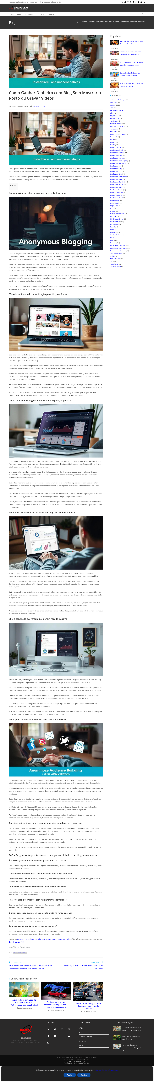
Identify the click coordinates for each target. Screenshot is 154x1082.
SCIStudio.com (77, 1060)
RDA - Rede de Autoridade (82, 1063)
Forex (112, 208)
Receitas (113, 243)
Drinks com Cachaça (117, 153)
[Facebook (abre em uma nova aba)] (125, 2)
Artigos (36, 106)
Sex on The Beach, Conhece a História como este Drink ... (130, 74)
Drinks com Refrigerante (118, 177)
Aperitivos (113, 102)
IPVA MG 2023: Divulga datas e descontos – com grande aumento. (88, 1006)
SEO (43, 106)
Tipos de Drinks (115, 267)
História (113, 216)
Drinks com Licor (116, 174)
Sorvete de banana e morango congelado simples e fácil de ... (130, 53)
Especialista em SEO (16, 942)
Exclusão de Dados (91, 1058)
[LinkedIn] (69, 1029)
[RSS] (48, 1043)
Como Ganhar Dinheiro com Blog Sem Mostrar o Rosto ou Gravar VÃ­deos (44, 939)
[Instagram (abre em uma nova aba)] (130, 2)
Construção (114, 129)
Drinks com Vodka (116, 190)
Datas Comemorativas (118, 134)
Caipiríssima (114, 118)
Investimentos (115, 222)
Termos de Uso (78, 1058)
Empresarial (114, 203)
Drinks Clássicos (115, 147)
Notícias (113, 232)
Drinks (112, 145)
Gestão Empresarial (117, 214)
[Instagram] (62, 1029)
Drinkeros (113, 142)
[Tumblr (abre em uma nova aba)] (136, 2)
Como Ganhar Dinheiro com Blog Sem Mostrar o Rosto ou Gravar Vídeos (119, 22)
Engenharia (114, 206)
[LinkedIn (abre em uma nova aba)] (133, 2)
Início (81, 1028)
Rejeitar (84, 1075)
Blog (111, 113)
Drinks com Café (116, 155)
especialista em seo (19, 953)
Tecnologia (114, 264)
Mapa (81, 1045)
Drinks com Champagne (118, 161)
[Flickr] (55, 1036)
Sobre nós (82, 1041)
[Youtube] (69, 1036)
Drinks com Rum (116, 179)
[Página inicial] (77, 22)
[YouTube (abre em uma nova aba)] (141, 2)
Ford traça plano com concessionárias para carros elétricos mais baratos (56, 1004)
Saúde (112, 256)
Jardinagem (114, 224)
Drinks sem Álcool (116, 198)
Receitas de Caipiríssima (118, 248)
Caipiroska (113, 121)
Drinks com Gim (115, 166)
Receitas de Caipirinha (118, 245)
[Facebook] (55, 1029)
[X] (48, 1029)
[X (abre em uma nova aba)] (122, 2)
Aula (111, 108)
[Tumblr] (62, 1036)
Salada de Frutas (116, 253)
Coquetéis (113, 131)
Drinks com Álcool (116, 150)
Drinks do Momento (117, 192)
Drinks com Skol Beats (118, 182)
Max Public (67, 1060)
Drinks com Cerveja (117, 158)
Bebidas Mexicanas (116, 110)
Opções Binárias (115, 235)
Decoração (114, 137)
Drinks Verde (114, 200)
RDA (111, 240)
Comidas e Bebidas (116, 126)
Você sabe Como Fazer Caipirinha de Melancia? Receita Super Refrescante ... (131, 63)
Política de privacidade (64, 1058)
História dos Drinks (116, 219)
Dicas (112, 139)
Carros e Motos (115, 124)
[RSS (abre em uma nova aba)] (144, 2)
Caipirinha (113, 116)
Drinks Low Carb (116, 195)
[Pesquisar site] (142, 14)
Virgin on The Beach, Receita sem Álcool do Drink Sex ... (131, 42)
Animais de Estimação (117, 100)
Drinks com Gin (115, 169)
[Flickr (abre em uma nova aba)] (138, 2)
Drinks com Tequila (116, 185)
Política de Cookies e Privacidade (106, 1070)
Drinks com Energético (118, 163)
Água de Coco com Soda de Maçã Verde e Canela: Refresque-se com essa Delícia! (24, 1002)
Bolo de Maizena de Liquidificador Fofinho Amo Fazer (131, 84)
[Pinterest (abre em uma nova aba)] (128, 2)
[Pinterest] (48, 1036)
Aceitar (70, 1075)
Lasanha (113, 227)
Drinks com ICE (115, 171)
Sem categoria (115, 259)
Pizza (112, 238)
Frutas (112, 211)
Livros (112, 230)
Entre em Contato (85, 1037)
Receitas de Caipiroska (118, 251)
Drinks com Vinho (116, 187)
